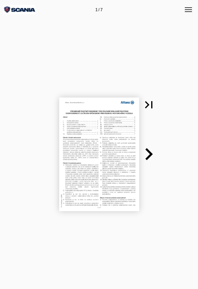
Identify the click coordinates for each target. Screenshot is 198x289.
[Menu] (188, 9)
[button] (148, 105)
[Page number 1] (99, 9)
